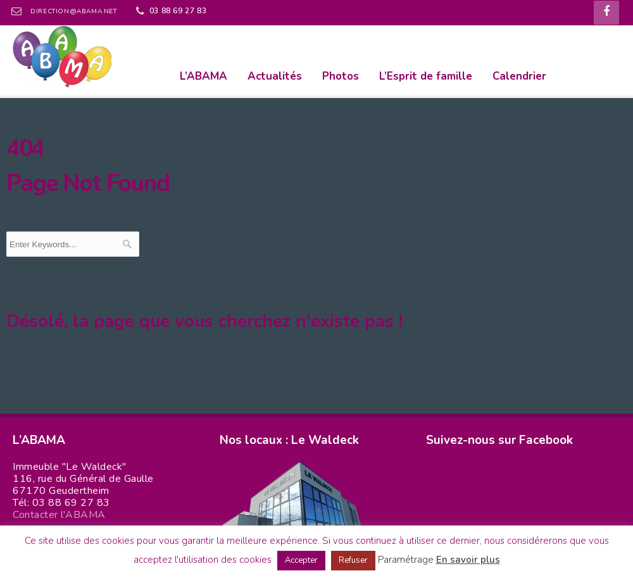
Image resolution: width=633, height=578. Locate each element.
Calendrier (519, 76)
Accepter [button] (301, 560)
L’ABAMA (203, 76)
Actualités (275, 76)
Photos (340, 76)
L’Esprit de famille (425, 76)
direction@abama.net (73, 11)
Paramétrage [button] (406, 559)
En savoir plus (468, 559)
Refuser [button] (353, 560)
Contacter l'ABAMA (59, 515)
